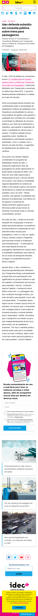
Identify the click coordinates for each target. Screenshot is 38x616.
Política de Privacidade (21, 603)
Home (4, 21)
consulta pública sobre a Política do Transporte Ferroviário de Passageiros (18, 82)
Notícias (11, 21)
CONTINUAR (19, 607)
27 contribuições (15, 79)
